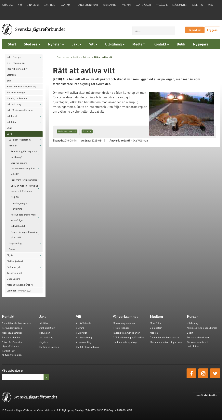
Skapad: (58, 140)
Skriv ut (87, 131)
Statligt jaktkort (15, 261)
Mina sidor (33, 4)
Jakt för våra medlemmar (20, 110)
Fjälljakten (179, 4)
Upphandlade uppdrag (125, 342)
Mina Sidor (155, 323)
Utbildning (114, 44)
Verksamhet (110, 4)
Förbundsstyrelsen (12, 327)
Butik (181, 44)
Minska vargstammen (124, 323)
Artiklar (13, 145)
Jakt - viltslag (14, 104)
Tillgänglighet (14, 272)
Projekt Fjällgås (121, 327)
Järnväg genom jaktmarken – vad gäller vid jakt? (23, 168)
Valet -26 (197, 4)
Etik (9, 80)
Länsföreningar (87, 4)
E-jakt (190, 332)
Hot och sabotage (16, 92)
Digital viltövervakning (87, 346)
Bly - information (16, 62)
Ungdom (43, 342)
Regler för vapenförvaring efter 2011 (24, 234)
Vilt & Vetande (83, 323)
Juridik (10, 133)
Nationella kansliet (12, 332)
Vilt (93, 44)
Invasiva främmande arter (126, 332)
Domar (12, 249)
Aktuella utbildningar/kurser (202, 327)
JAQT (9, 127)
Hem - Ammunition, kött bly (21, 86)
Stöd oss (32, 44)
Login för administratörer (206, 395)
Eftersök (11, 74)
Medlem (139, 44)
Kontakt (161, 44)
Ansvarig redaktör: (121, 140)
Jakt (76, 44)
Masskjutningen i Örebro (20, 284)
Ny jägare (162, 4)
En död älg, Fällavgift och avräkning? (24, 154)
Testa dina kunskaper (198, 337)
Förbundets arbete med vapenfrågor (23, 217)
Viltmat (126, 4)
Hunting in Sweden (17, 98)
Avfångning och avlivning (21, 206)
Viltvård (80, 327)
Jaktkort (67, 4)
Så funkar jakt (14, 267)
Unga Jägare (13, 278)
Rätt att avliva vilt (103, 57)
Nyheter (56, 44)
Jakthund (12, 116)
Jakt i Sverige (14, 57)
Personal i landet (11, 337)
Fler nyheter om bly (17, 68)
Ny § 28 (15, 197)
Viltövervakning (84, 337)
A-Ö (20, 4)
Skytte (10, 255)
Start (12, 44)
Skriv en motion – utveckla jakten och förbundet (24, 188)
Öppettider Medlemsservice (16, 323)
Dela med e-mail (67, 131)
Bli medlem (194, 30)
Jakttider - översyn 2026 (19, 290)
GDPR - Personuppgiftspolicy (128, 337)
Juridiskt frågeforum (20, 139)
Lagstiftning (15, 243)
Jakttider (50, 4)
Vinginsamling (83, 342)
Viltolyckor (81, 332)
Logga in (212, 30)
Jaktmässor (143, 4)
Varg (211, 4)
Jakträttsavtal (18, 226)
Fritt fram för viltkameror (24, 179)
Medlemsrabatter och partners (166, 342)
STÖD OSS (7, 4)
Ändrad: (86, 140)
